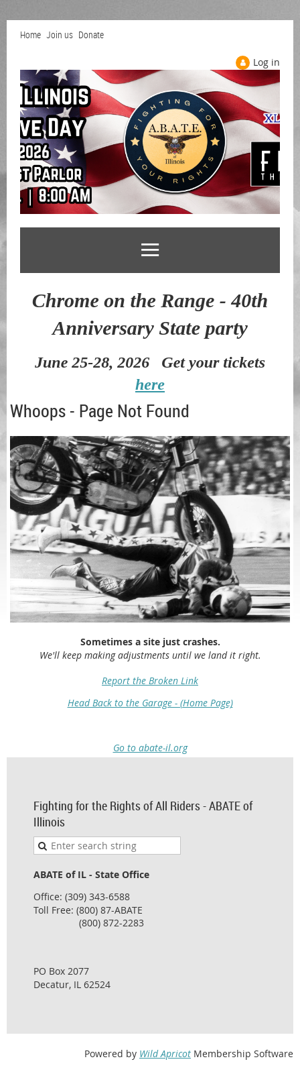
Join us (59, 34)
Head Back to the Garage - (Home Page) (150, 702)
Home (30, 34)
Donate (91, 34)
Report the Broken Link (150, 680)
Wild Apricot (165, 1053)
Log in (266, 62)
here (150, 384)
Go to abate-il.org (150, 747)
